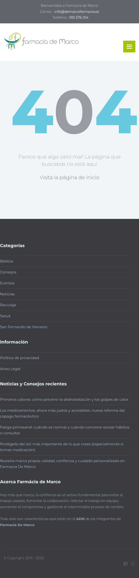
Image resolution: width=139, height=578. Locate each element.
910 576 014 (79, 17)
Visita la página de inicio (69, 177)
